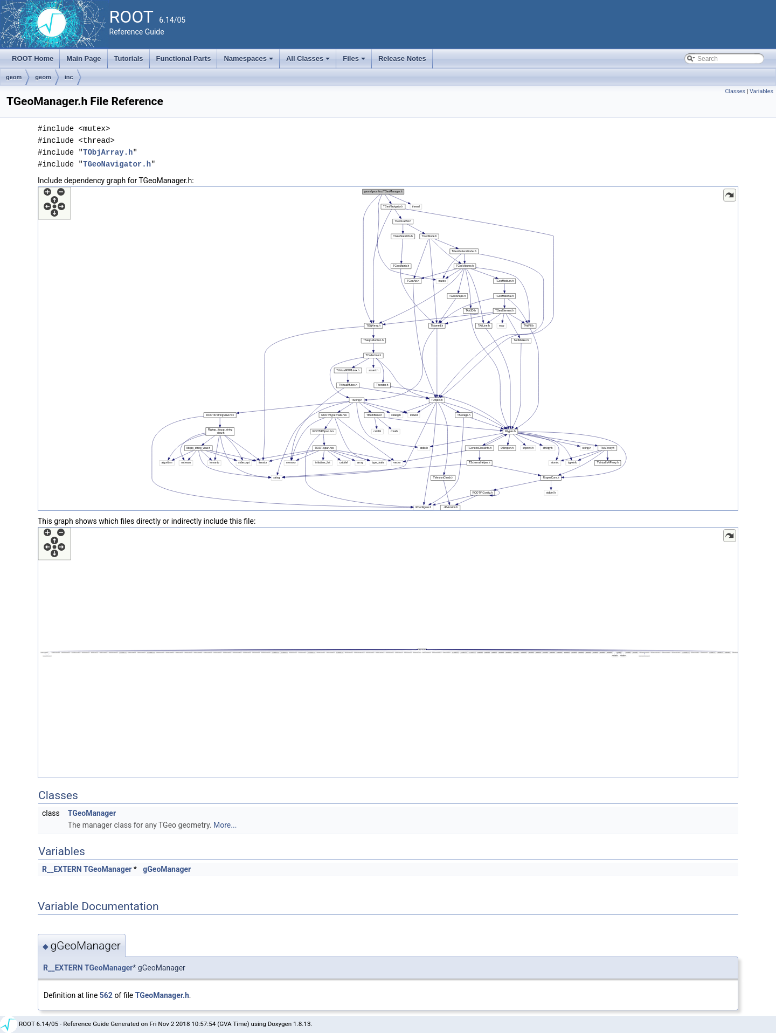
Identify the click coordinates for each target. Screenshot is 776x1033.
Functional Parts (183, 58)
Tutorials (128, 58)
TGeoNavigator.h (117, 164)
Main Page (83, 58)
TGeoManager (92, 813)
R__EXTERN (62, 869)
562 (106, 995)
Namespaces (249, 61)
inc (69, 77)
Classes (735, 91)
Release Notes (402, 58)
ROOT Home (32, 58)
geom (14, 77)
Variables (761, 91)
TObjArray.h (108, 152)
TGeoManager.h (162, 995)
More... (225, 825)
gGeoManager (167, 869)
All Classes (309, 61)
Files (355, 61)
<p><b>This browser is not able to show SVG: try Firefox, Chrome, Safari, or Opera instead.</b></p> (388, 348)
